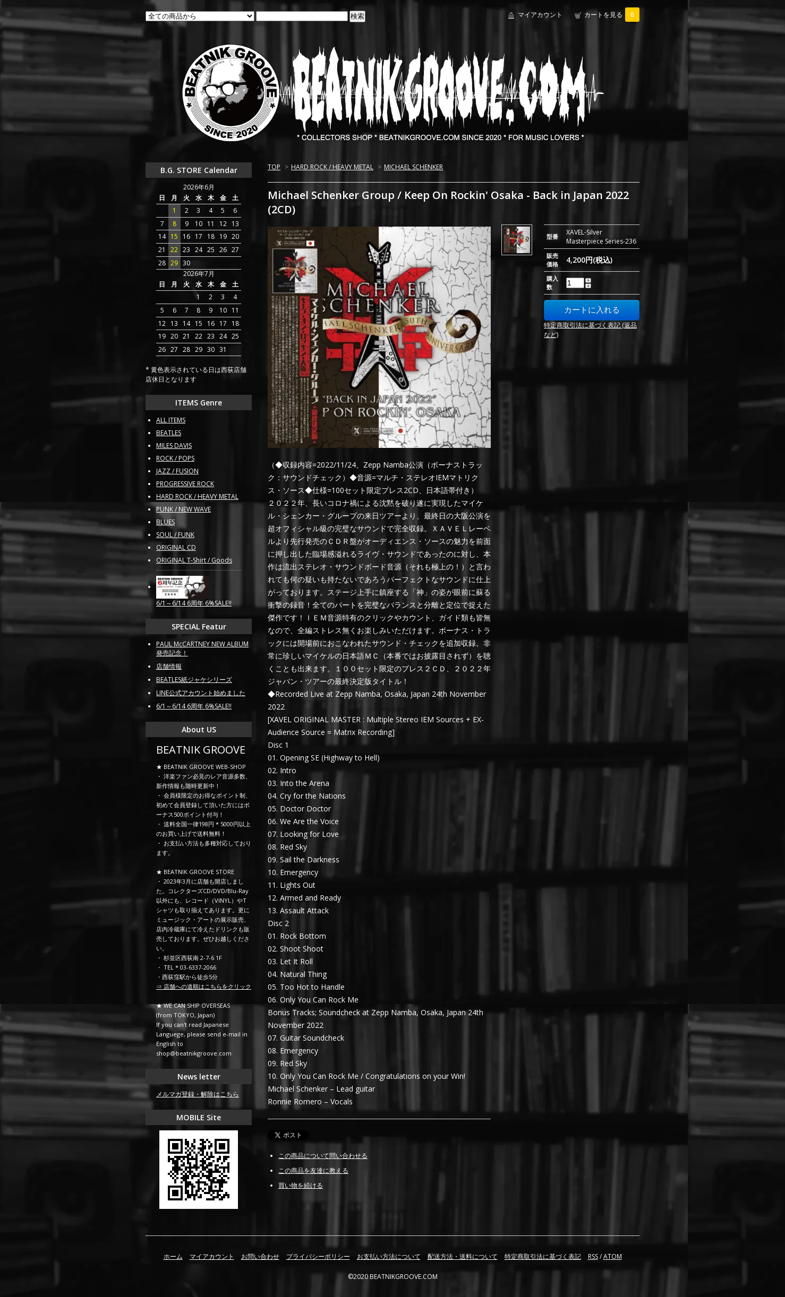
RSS (593, 1256)
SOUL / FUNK (175, 534)
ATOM (612, 1256)
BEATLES (168, 432)
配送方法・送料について (463, 1256)
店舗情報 (169, 666)
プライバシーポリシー (318, 1256)
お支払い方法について (389, 1256)
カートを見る (611, 14)
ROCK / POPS (175, 458)
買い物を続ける (300, 1185)
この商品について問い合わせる (323, 1155)
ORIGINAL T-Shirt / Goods (194, 560)
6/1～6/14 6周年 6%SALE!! (194, 603)
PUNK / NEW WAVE (183, 509)
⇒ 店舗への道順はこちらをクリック (203, 986)
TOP (274, 166)
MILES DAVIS (174, 445)
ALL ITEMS (170, 420)
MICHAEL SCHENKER (413, 166)
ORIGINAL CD (176, 547)
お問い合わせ (260, 1256)
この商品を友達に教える (313, 1170)
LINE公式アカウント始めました (200, 692)
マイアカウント (540, 14)
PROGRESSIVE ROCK (185, 483)
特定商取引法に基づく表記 (543, 1256)
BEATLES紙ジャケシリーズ (194, 679)
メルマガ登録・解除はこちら (197, 1094)
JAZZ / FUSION (177, 470)
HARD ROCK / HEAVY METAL (332, 166)
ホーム (173, 1256)
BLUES (165, 521)
